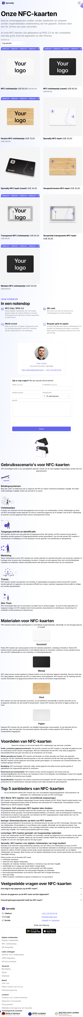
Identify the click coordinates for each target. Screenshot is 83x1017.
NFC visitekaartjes (9, 944)
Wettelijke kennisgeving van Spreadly (17, 1008)
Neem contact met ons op (12, 987)
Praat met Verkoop (41, 925)
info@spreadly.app (49, 917)
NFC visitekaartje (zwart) (55, 88)
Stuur (41, 429)
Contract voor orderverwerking (14, 997)
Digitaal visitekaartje (10, 940)
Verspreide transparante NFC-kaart (59, 235)
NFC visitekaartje (9, 88)
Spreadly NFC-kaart (52, 138)
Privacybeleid (7, 1004)
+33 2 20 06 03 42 (49, 913)
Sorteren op (5, 40)
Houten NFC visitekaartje (13, 138)
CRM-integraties (8, 958)
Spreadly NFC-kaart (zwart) (14, 188)
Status (4, 972)
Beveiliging (6, 969)
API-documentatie (9, 961)
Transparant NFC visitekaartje (15, 235)
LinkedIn (45, 920)
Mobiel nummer (17, 392)
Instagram (55, 920)
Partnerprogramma (9, 990)
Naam (17, 385)
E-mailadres (49, 385)
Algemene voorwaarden (11, 1001)
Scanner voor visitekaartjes (13, 954)
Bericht (14, 400)
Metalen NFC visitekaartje (13, 286)
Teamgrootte (46, 392)
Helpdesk (5, 976)
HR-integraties (7, 947)
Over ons (5, 983)
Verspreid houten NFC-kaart (56, 188)
